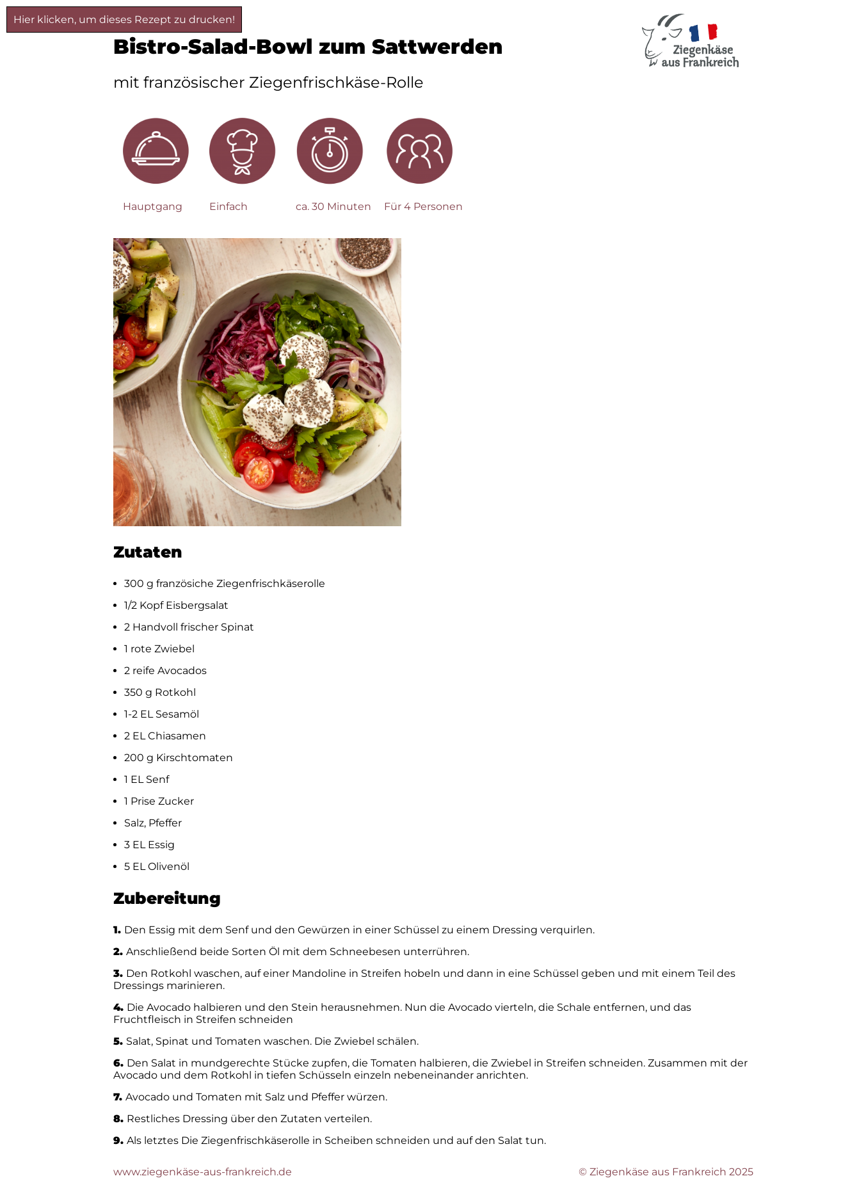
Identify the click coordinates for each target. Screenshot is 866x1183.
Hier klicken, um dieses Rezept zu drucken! (124, 19)
